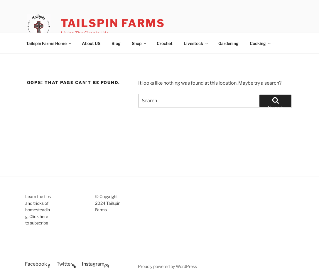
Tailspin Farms (113, 23)
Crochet (165, 43)
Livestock (196, 43)
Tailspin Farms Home (49, 43)
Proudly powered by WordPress (167, 266)
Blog (116, 43)
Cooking (260, 43)
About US (91, 43)
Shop (139, 43)
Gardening (228, 43)
